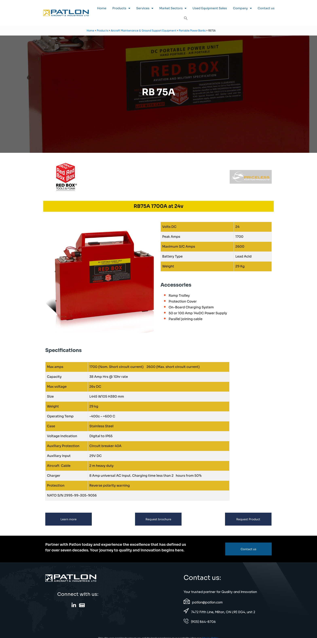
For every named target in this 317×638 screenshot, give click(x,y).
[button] (186, 18)
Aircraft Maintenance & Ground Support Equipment (143, 30)
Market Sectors (172, 8)
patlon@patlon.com (207, 602)
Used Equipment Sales (209, 8)
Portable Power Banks (192, 30)
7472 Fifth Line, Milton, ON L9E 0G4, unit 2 (223, 612)
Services (144, 8)
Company (242, 8)
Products (121, 8)
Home (101, 8)
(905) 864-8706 (203, 622)
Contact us (266, 8)
